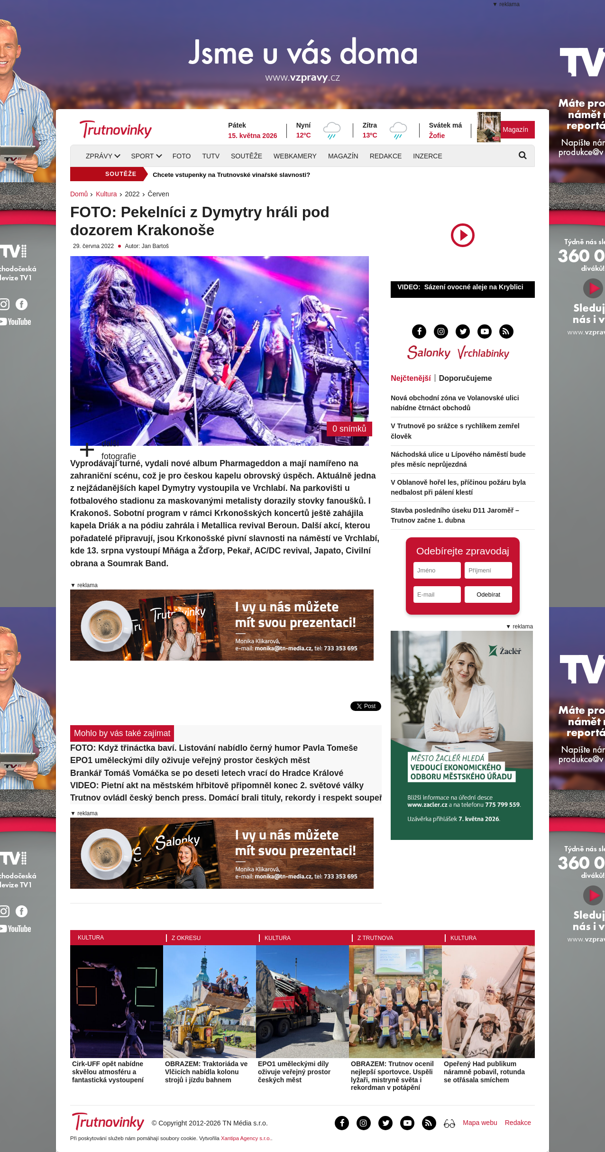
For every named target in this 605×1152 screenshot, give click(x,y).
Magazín (515, 129)
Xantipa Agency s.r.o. (246, 1138)
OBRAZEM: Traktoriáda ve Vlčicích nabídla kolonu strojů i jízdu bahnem (206, 1072)
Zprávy (99, 156)
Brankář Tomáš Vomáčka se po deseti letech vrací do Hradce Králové (206, 773)
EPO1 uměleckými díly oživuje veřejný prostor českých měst (190, 760)
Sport (142, 156)
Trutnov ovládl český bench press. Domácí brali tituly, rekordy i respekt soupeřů (226, 797)
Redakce (386, 156)
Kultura (106, 194)
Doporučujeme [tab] (465, 378)
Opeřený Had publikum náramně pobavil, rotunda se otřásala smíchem (484, 1072)
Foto (182, 156)
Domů (79, 194)
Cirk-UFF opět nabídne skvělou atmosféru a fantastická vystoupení (108, 1072)
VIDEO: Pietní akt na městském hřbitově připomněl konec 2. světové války (217, 785)
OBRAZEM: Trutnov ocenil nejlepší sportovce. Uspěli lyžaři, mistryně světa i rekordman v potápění (392, 1075)
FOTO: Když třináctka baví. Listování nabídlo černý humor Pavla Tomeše (214, 748)
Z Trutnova (376, 938)
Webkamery (295, 156)
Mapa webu (480, 1122)
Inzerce (427, 156)
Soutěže (246, 156)
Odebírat (488, 594)
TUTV (211, 156)
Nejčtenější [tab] (411, 378)
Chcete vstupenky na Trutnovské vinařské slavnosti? (231, 174)
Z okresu (186, 938)
